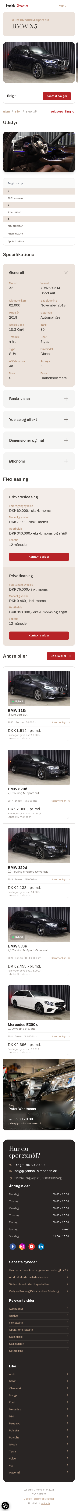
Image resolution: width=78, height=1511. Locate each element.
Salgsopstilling (63, 111)
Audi (39, 1375)
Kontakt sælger (57, 96)
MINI (39, 1417)
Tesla (39, 1452)
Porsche (39, 1438)
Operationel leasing (39, 1330)
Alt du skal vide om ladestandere (39, 1277)
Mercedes (39, 1410)
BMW (39, 1382)
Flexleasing (39, 1323)
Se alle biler (61, 657)
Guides (39, 1316)
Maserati (39, 1473)
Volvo (39, 1459)
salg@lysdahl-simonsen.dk (35, 1171)
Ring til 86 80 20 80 (29, 1165)
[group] (39, 62)
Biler (18, 111)
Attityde (45, 1503)
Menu (65, 6)
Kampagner (39, 1309)
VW (39, 1466)
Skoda (39, 1445)
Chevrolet (39, 1389)
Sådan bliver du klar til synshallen (39, 1284)
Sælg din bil (39, 1337)
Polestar (39, 1431)
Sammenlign (39, 1344)
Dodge (39, 1396)
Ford (39, 1403)
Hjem (6, 111)
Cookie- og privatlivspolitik (39, 1498)
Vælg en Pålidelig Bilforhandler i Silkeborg (39, 1291)
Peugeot (39, 1424)
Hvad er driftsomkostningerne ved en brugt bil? (39, 1270)
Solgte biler (39, 1351)
